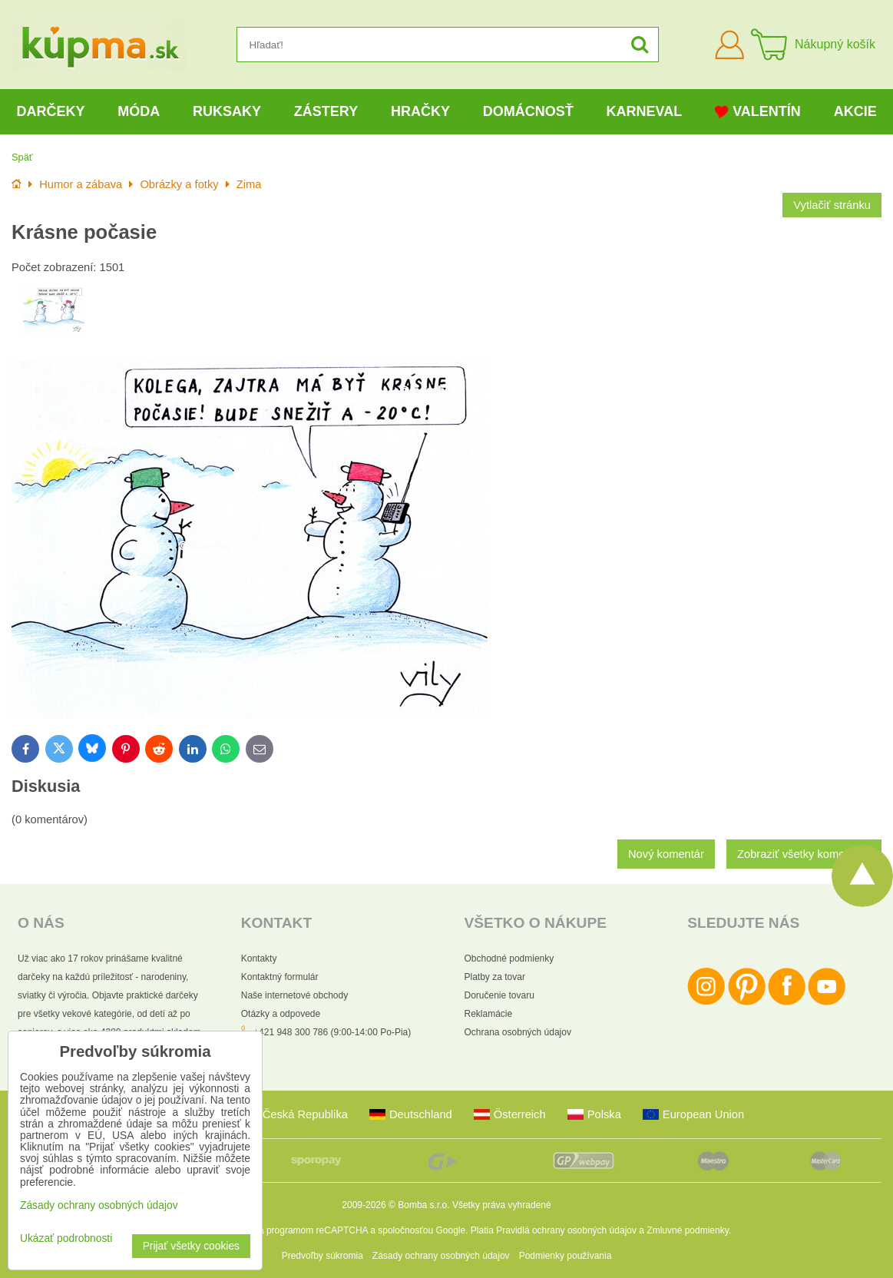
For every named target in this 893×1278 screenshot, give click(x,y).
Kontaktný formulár (280, 977)
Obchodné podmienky (509, 958)
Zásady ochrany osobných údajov (441, 1255)
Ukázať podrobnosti (66, 1238)
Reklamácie (489, 1013)
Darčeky (50, 111)
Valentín (758, 112)
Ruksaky (227, 111)
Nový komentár (666, 854)
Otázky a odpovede (280, 1013)
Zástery (326, 111)
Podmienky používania (565, 1255)
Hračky (420, 111)
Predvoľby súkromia (322, 1255)
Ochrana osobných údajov (518, 1032)
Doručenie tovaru (499, 995)
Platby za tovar (495, 977)
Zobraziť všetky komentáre (804, 854)
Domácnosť (528, 111)
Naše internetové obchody (294, 995)
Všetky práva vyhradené (501, 1205)
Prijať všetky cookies (191, 1246)
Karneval (645, 111)
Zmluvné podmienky (688, 1230)
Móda (138, 111)
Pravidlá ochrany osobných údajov (566, 1230)
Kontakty (259, 958)
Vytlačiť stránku (832, 205)
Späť (22, 157)
